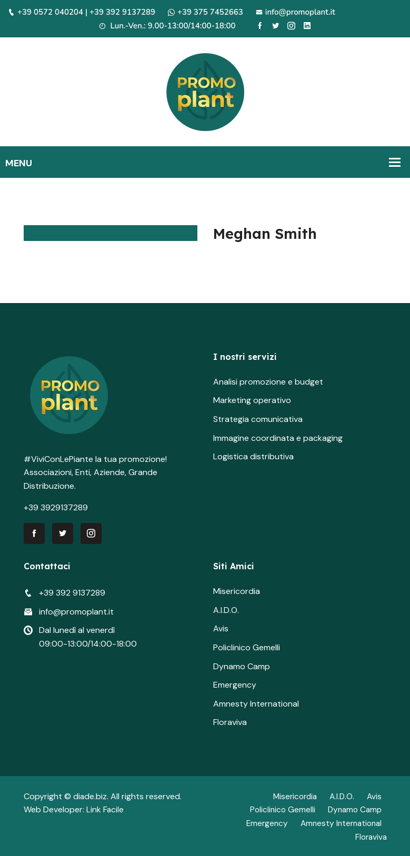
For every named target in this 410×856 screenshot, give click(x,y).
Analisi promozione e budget (268, 381)
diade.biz (90, 796)
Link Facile (105, 809)
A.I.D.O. (226, 610)
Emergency (234, 684)
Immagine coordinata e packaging (278, 438)
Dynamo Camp (241, 666)
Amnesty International (256, 703)
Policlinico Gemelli (246, 647)
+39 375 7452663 (205, 12)
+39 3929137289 (56, 507)
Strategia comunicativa (258, 419)
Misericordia (236, 591)
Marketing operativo (252, 400)
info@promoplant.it (295, 12)
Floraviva (230, 722)
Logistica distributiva (253, 456)
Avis (220, 628)
